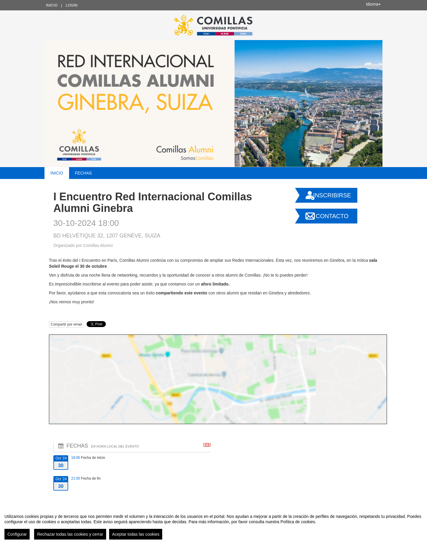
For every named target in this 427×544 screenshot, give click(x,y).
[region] (213, 524)
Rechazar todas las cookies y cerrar (70, 534)
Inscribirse (332, 195)
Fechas (83, 173)
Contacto (332, 216)
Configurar (17, 534)
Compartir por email (66, 324)
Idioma (373, 4)
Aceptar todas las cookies (136, 534)
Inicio (52, 5)
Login (71, 5)
